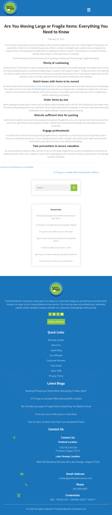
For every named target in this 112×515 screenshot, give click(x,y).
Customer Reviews (56, 360)
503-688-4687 (80, 489)
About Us (56, 345)
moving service (48, 138)
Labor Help (56, 370)
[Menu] (88, 10)
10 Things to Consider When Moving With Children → (44, 172)
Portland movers (39, 89)
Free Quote (56, 365)
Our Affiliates (56, 355)
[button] (50, 314)
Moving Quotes (56, 340)
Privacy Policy (56, 376)
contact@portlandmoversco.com (75, 478)
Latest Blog (56, 350)
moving (69, 48)
